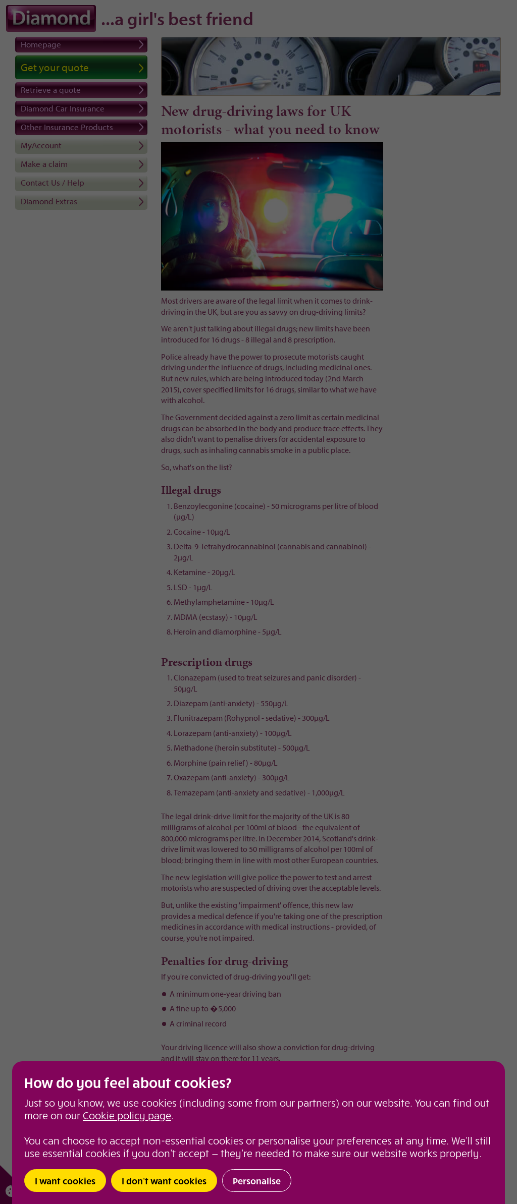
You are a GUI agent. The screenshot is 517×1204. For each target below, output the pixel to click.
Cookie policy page (127, 1115)
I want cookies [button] (65, 1180)
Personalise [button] (257, 1180)
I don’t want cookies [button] (164, 1180)
